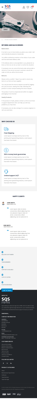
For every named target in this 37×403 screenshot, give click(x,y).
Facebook (3, 363)
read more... (5, 313)
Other (3, 370)
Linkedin (11, 363)
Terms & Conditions (7, 354)
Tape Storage (5, 379)
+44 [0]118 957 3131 (6, 331)
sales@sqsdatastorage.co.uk (9, 334)
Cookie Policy (5, 356)
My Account (5, 349)
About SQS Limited (6, 344)
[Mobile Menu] (3, 7)
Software (4, 375)
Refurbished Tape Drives (8, 373)
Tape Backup (5, 377)
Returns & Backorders (7, 348)
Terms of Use (5, 351)
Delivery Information (7, 346)
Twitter (7, 363)
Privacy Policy (5, 353)
